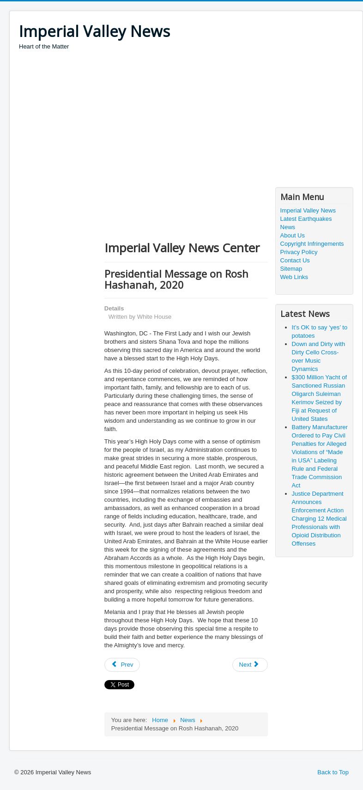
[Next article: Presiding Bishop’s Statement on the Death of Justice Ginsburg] (250, 665)
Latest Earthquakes (306, 218)
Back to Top (333, 772)
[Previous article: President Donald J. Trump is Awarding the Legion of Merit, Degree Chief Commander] (122, 665)
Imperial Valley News (308, 210)
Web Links (294, 276)
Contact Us (295, 260)
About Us (292, 235)
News (288, 227)
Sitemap (291, 268)
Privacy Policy (299, 252)
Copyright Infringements (312, 243)
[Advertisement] (187, 120)
